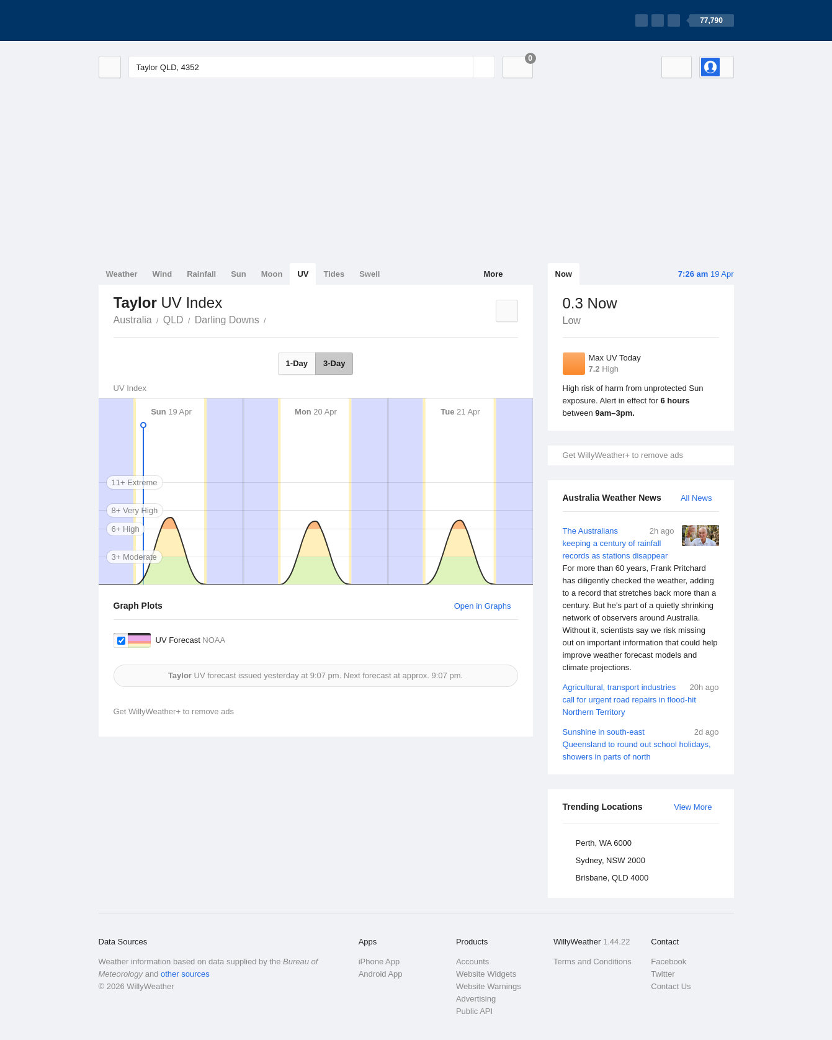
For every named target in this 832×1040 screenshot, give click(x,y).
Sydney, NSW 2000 (610, 860)
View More (693, 807)
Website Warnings (488, 986)
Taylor (273, 319)
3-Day (334, 363)
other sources (185, 974)
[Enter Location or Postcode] (311, 67)
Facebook (668, 961)
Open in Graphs (482, 606)
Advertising (476, 998)
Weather (122, 274)
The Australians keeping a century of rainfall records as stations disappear (641, 599)
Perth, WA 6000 (604, 843)
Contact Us (671, 986)
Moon (272, 274)
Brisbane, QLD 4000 (612, 877)
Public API (474, 1011)
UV (302, 274)
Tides (333, 274)
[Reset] (462, 67)
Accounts (472, 961)
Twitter (662, 974)
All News (696, 498)
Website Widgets (486, 974)
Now (563, 274)
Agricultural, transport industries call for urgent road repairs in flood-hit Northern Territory (641, 699)
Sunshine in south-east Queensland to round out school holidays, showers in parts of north (641, 743)
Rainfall (201, 274)
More (493, 274)
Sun (238, 274)
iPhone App (379, 961)
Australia (133, 320)
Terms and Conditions (592, 961)
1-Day (297, 363)
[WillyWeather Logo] (157, 20)
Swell (369, 274)
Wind (162, 274)
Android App (381, 974)
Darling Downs (227, 320)
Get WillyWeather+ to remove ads (623, 455)
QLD (173, 320)
